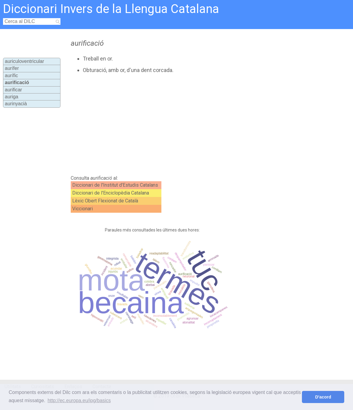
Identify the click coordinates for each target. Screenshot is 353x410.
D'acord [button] (323, 397)
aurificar (13, 89)
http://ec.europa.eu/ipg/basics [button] (79, 400)
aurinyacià (16, 103)
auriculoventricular (24, 61)
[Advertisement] (172, 124)
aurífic (11, 75)
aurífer (12, 68)
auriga (11, 96)
